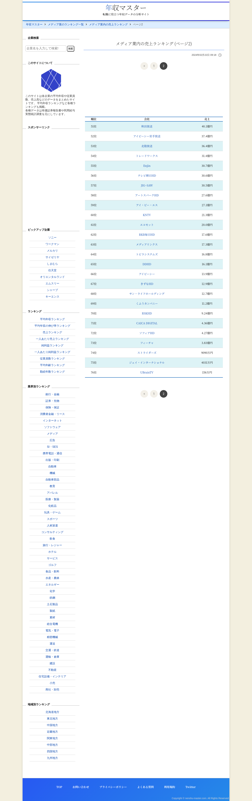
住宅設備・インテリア (52, 676)
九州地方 (52, 757)
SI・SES (52, 446)
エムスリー (52, 283)
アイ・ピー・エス (147, 205)
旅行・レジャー (52, 545)
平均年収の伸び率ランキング (52, 325)
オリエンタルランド (52, 276)
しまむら (52, 263)
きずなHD (146, 284)
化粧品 (52, 505)
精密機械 (52, 637)
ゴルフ (52, 564)
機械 (52, 473)
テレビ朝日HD (147, 176)
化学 (52, 591)
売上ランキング (52, 332)
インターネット (52, 420)
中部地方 (52, 744)
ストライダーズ (147, 353)
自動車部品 (52, 479)
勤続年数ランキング (52, 371)
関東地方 (52, 738)
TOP (59, 787)
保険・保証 (52, 407)
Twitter (190, 787)
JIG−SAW (147, 185)
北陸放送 (146, 146)
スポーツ (52, 518)
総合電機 (52, 623)
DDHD (147, 264)
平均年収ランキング (52, 319)
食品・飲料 (52, 571)
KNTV (147, 215)
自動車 (52, 466)
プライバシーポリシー (113, 787)
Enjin (146, 166)
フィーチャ (147, 343)
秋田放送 (146, 126)
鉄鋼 (52, 597)
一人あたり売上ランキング (52, 338)
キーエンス (52, 296)
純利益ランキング (52, 345)
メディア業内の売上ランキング (108, 24)
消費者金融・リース (52, 414)
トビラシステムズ (147, 254)
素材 (52, 617)
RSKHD (147, 313)
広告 (52, 440)
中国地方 (52, 725)
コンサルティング (52, 532)
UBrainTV (146, 372)
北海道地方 (52, 712)
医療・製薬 (52, 499)
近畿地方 (52, 731)
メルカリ (52, 250)
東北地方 (52, 718)
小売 (52, 683)
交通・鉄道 (52, 650)
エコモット (147, 225)
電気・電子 (52, 630)
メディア (52, 433)
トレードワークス (147, 156)
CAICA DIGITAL (146, 323)
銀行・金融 (52, 394)
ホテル (52, 551)
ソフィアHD (147, 333)
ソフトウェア (52, 427)
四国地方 (52, 751)
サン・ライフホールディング (146, 294)
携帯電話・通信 (52, 453)
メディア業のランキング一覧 (66, 24)
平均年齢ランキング (52, 365)
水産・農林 (52, 578)
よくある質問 (145, 787)
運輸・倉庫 (52, 656)
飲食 (52, 538)
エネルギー (52, 584)
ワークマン (52, 244)
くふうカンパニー (147, 303)
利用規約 (169, 787)
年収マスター (126, 7)
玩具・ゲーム (52, 512)
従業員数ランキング (52, 358)
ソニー (52, 237)
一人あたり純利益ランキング (52, 352)
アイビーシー (147, 274)
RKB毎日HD (147, 235)
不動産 (52, 669)
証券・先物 (52, 400)
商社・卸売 (52, 689)
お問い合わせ (81, 787)
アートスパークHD (147, 195)
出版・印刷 (52, 459)
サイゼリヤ (52, 257)
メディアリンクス (147, 244)
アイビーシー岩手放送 (146, 136)
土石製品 (52, 604)
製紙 (52, 610)
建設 (52, 663)
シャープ (52, 290)
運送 (52, 643)
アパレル (52, 492)
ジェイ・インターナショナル (147, 362)
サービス (52, 558)
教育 (52, 486)
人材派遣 (52, 525)
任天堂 (52, 270)
